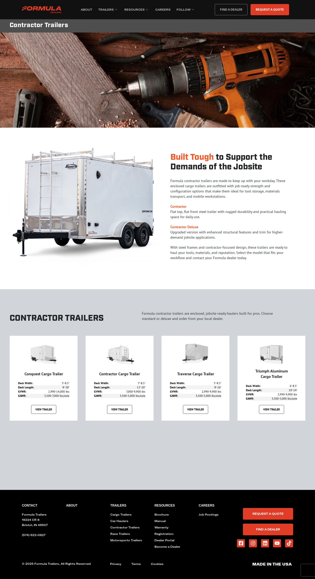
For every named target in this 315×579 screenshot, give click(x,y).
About (86, 9)
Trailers (107, 9)
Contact (29, 505)
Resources (136, 9)
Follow (185, 9)
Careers (163, 9)
